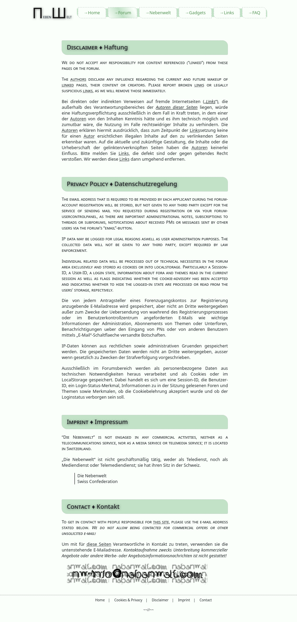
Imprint (184, 600)
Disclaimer (160, 600)
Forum (124, 13)
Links (229, 13)
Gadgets (197, 13)
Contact (205, 600)
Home (94, 13)
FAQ (256, 13)
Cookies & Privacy (128, 600)
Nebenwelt (160, 13)
